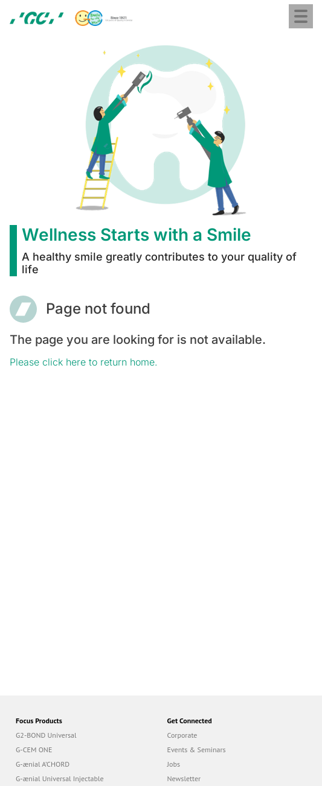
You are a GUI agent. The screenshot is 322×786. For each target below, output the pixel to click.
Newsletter (184, 778)
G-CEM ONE (34, 749)
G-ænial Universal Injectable (60, 778)
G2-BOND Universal (46, 735)
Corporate (182, 735)
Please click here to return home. (84, 362)
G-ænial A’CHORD (42, 764)
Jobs (173, 764)
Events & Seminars (196, 749)
